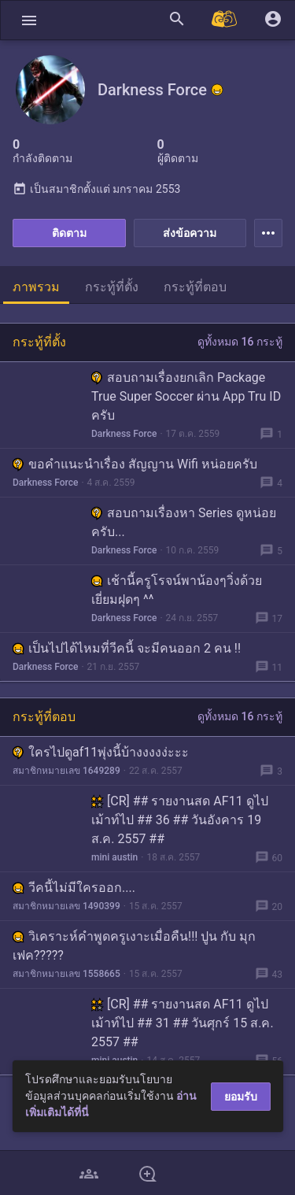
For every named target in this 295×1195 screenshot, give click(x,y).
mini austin (114, 857)
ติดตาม (69, 233)
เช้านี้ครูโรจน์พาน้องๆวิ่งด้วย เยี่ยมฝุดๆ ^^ (176, 590)
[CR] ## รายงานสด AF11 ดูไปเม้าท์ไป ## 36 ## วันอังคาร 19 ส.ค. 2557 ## (179, 820)
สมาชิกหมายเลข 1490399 (66, 906)
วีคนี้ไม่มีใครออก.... (74, 887)
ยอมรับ (240, 1096)
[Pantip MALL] (225, 20)
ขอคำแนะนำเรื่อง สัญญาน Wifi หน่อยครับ (135, 464)
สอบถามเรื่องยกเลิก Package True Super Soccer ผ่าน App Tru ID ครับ (186, 396)
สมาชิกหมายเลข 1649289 (66, 770)
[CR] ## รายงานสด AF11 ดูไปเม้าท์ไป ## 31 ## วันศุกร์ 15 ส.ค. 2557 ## (182, 1023)
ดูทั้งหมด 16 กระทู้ (239, 341)
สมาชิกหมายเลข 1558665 (66, 973)
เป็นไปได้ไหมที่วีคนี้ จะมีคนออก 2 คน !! (127, 648)
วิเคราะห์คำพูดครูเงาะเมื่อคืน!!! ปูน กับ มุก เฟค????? (134, 946)
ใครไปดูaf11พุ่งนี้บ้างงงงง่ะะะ (101, 752)
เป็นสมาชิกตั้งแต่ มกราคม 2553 (96, 189)
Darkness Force (124, 433)
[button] (29, 20)
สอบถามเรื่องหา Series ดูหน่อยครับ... (183, 522)
